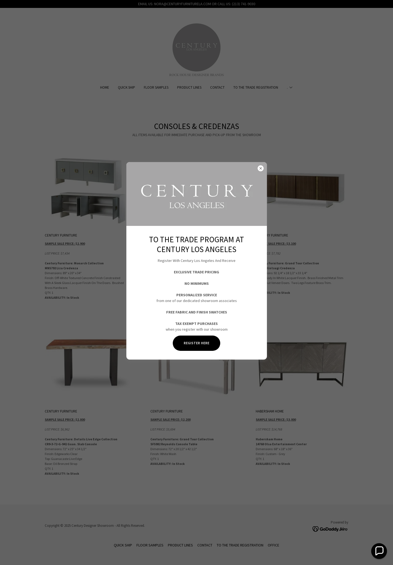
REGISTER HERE (196, 343)
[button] (379, 551)
